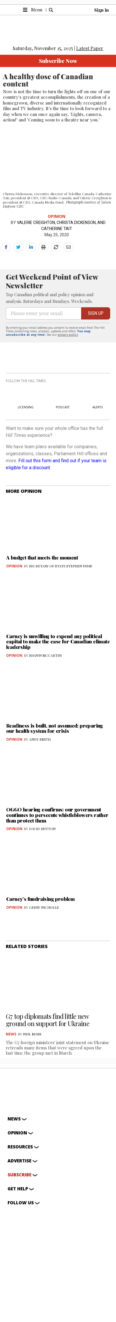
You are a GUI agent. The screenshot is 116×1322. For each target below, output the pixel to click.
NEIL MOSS (32, 1034)
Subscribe (19, 1175)
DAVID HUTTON (42, 828)
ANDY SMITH (40, 739)
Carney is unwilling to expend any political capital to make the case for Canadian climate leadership (58, 641)
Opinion (56, 216)
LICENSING (25, 407)
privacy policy (68, 335)
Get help (18, 1189)
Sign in (101, 10)
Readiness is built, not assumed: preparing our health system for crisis (54, 728)
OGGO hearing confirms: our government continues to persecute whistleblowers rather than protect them (57, 814)
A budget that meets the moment (42, 557)
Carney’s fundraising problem (40, 899)
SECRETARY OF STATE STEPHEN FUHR (60, 566)
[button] (51, 10)
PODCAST (62, 407)
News (11, 1034)
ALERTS (97, 407)
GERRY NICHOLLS (44, 907)
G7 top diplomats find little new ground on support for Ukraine (48, 1020)
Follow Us (21, 1203)
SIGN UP (95, 313)
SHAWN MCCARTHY (45, 655)
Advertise (19, 1161)
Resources (20, 1147)
